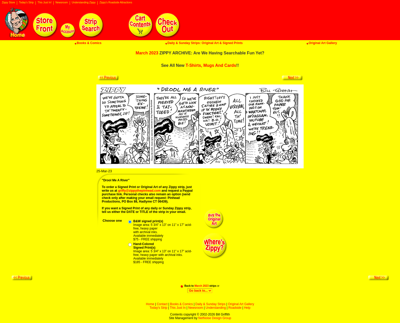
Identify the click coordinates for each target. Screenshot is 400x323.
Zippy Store (8, 2)
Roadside (234, 308)
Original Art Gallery (241, 304)
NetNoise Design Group (214, 318)
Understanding (216, 308)
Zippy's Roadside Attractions (115, 2)
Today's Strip (26, 2)
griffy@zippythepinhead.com (139, 190)
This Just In (177, 308)
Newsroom (61, 2)
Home (150, 304)
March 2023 (147, 53)
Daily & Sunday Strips (210, 304)
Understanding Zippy (84, 2)
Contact (162, 304)
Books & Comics (181, 304)
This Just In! (45, 2)
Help (247, 308)
